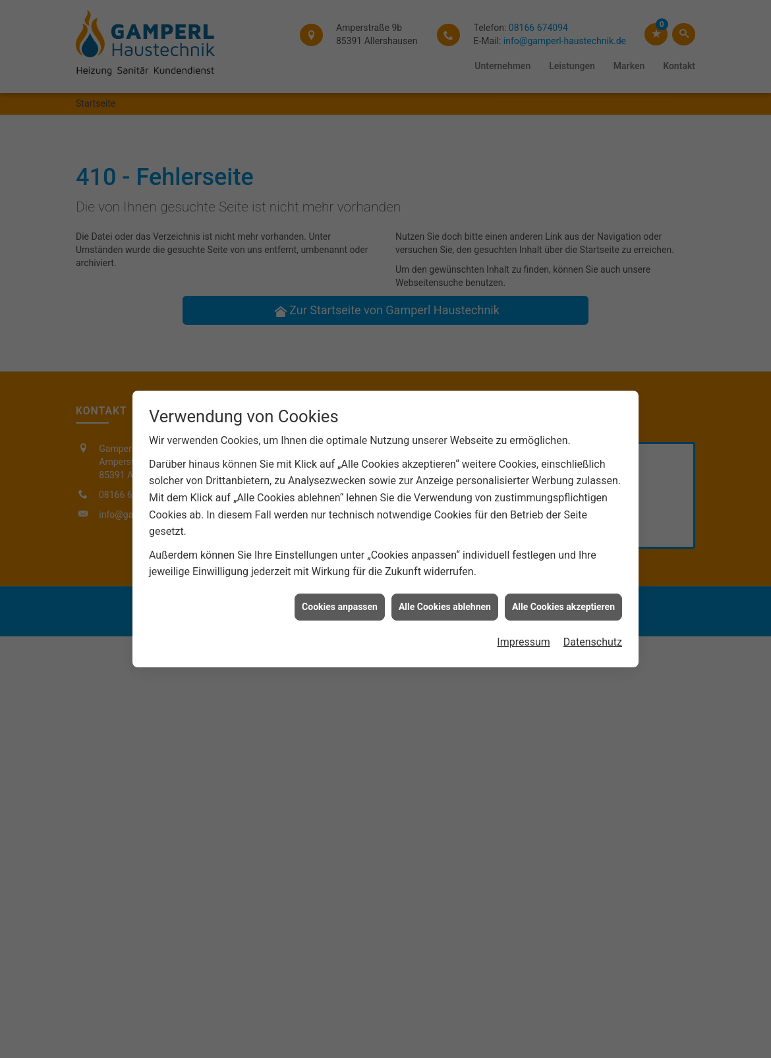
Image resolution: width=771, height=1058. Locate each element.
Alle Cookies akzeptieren (563, 276)
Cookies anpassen (340, 276)
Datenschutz (592, 311)
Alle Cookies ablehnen (445, 276)
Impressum (523, 311)
